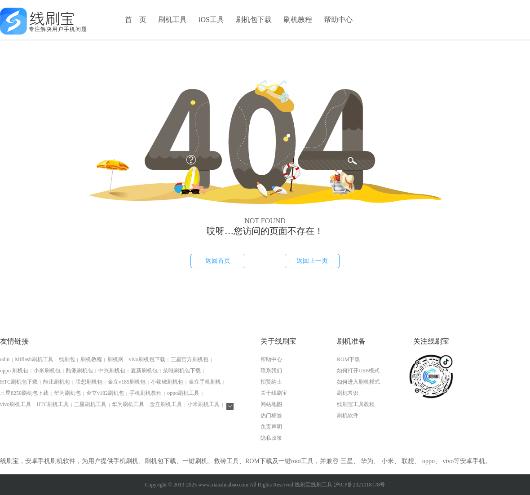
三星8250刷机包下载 (24, 393)
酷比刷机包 (56, 382)
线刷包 (67, 359)
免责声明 (271, 427)
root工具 (302, 461)
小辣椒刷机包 (167, 382)
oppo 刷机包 (14, 370)
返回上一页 (312, 260)
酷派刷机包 (79, 370)
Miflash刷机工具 (34, 359)
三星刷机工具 (90, 404)
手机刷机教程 (145, 393)
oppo (428, 461)
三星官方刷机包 (189, 359)
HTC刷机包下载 (19, 382)
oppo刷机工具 (183, 393)
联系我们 (271, 370)
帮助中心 (338, 19)
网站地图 (271, 404)
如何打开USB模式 (358, 370)
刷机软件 (347, 415)
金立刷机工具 (166, 404)
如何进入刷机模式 (358, 382)
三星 (346, 461)
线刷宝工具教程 (356, 404)
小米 (387, 461)
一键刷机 (195, 461)
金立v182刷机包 (105, 393)
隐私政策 (271, 438)
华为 (367, 461)
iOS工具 (211, 19)
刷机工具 (172, 19)
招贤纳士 (271, 382)
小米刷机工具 (203, 404)
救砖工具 (226, 461)
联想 (408, 461)
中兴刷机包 (111, 370)
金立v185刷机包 (127, 382)
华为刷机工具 (128, 404)
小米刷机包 (47, 370)
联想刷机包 (88, 382)
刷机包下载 (254, 19)
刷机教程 (297, 19)
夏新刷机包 (144, 370)
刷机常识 (347, 393)
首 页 (135, 19)
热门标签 (271, 415)
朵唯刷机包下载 (182, 370)
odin (4, 359)
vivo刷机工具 (15, 404)
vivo (448, 461)
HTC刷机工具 (52, 404)
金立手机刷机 (205, 382)
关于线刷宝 (274, 393)
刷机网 (115, 359)
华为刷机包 (67, 393)
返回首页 (217, 260)
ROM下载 (348, 359)
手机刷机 (125, 461)
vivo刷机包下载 (147, 359)
